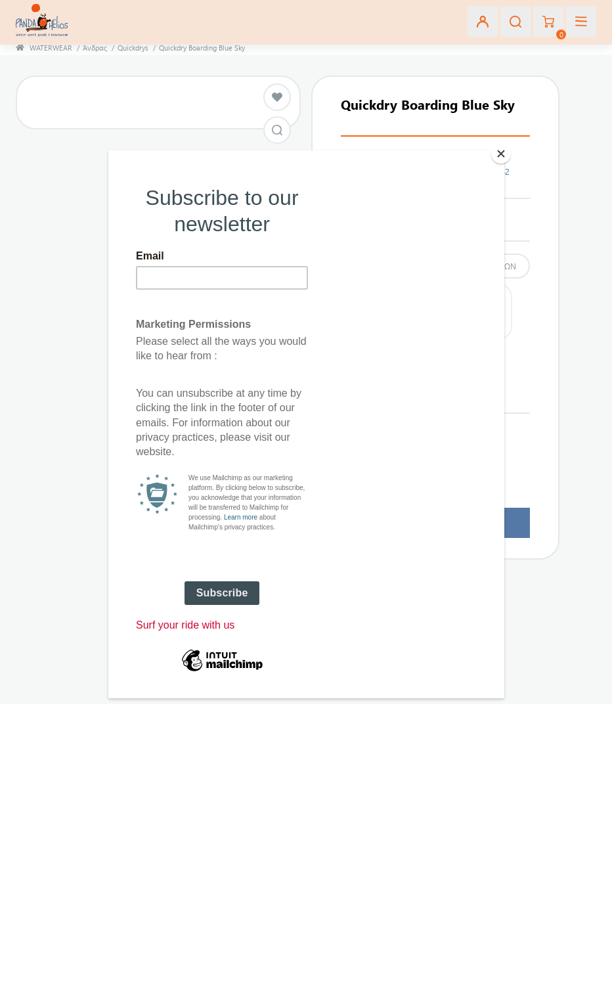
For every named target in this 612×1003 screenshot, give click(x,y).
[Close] (501, 154)
